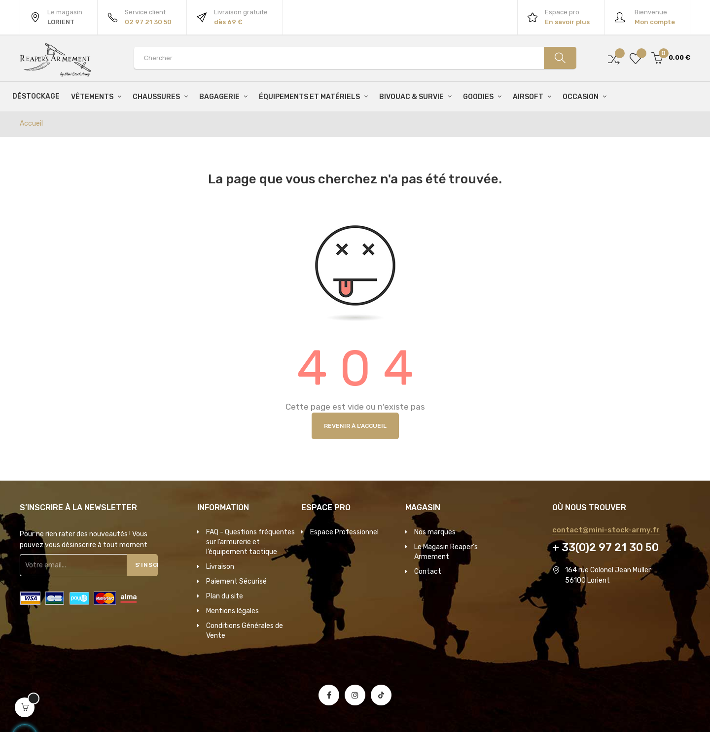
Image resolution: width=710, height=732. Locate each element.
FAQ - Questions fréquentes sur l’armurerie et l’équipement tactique (250, 542)
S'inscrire (147, 564)
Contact (427, 571)
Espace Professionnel (344, 532)
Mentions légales (232, 611)
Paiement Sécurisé (236, 581)
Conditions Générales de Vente (244, 631)
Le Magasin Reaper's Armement (446, 552)
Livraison (220, 566)
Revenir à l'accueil (355, 425)
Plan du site (224, 596)
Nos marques (435, 532)
